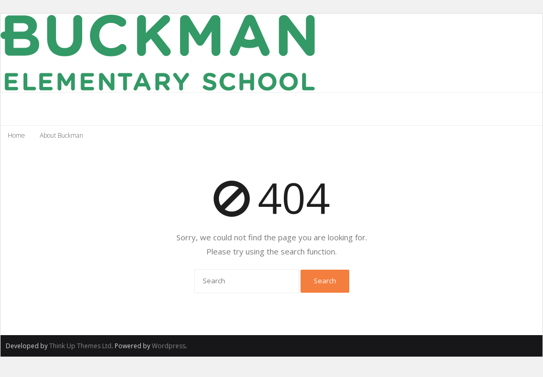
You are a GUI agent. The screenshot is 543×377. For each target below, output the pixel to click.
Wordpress (168, 345)
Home (16, 135)
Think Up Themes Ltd (80, 345)
